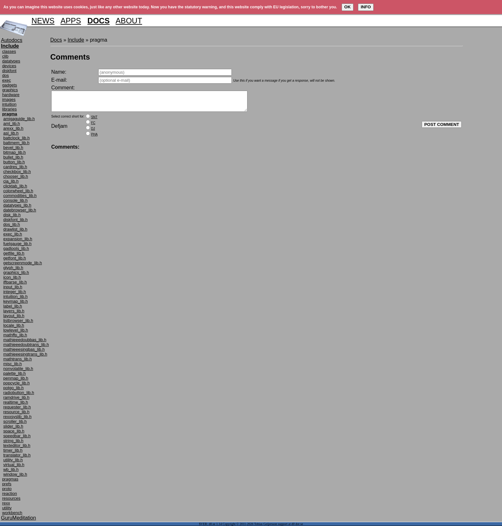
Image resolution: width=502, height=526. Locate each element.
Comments (70, 57)
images (9, 99)
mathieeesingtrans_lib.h (25, 354)
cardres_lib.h (15, 166)
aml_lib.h (11, 123)
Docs (56, 40)
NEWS (42, 20)
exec (6, 80)
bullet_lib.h (13, 157)
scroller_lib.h (15, 421)
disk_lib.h (11, 214)
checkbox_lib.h (17, 171)
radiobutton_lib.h (18, 392)
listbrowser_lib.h (18, 320)
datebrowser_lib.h (19, 210)
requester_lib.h (17, 407)
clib (5, 56)
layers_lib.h (13, 310)
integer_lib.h (14, 291)
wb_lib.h (11, 469)
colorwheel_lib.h (18, 190)
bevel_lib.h (13, 147)
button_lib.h (14, 162)
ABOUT (129, 20)
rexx (6, 503)
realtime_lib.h (15, 402)
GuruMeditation (18, 518)
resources (11, 498)
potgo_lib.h (13, 387)
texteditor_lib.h (16, 445)
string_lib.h (13, 440)
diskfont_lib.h (15, 219)
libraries (9, 109)
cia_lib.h (11, 181)
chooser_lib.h (15, 176)
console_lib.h (15, 200)
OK (347, 6)
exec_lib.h (12, 234)
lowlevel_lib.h (15, 330)
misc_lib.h (12, 363)
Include (76, 40)
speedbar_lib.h (16, 435)
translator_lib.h (16, 455)
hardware (11, 94)
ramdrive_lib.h (16, 397)
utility (7, 507)
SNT (94, 121)
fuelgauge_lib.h (17, 243)
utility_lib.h (13, 459)
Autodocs (11, 40)
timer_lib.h (12, 450)
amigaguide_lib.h (19, 118)
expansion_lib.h (17, 238)
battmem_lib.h (16, 142)
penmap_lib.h (15, 378)
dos (5, 75)
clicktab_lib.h (15, 186)
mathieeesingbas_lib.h (24, 349)
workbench (12, 512)
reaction (9, 493)
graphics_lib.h (16, 272)
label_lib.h (12, 306)
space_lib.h (13, 431)
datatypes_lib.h (17, 205)
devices (9, 65)
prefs (7, 483)
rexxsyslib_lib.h (17, 416)
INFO (366, 6)
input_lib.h (12, 286)
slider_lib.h (13, 426)
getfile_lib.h (13, 253)
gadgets (9, 85)
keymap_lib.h (15, 301)
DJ (93, 132)
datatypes (11, 61)
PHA (94, 138)
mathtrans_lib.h (17, 359)
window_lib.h (15, 474)
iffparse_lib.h (15, 282)
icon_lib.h (12, 277)
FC (93, 126)
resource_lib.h (16, 411)
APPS (71, 20)
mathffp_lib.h (15, 335)
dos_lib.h (11, 224)
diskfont (9, 70)
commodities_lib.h (19, 195)
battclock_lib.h (16, 138)
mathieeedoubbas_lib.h (24, 339)
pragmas (10, 479)
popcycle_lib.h (16, 383)
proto (7, 488)
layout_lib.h (13, 315)
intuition (9, 104)
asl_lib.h (11, 133)
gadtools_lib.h (16, 248)
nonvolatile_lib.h (18, 368)
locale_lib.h (13, 325)
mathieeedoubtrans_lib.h (26, 344)
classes (9, 51)
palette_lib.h (14, 373)
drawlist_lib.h (15, 229)
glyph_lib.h (13, 267)
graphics (10, 89)
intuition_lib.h (15, 296)
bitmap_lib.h (14, 152)
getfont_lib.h (14, 258)
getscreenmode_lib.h (22, 262)
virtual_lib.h (13, 464)
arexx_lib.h (13, 128)
